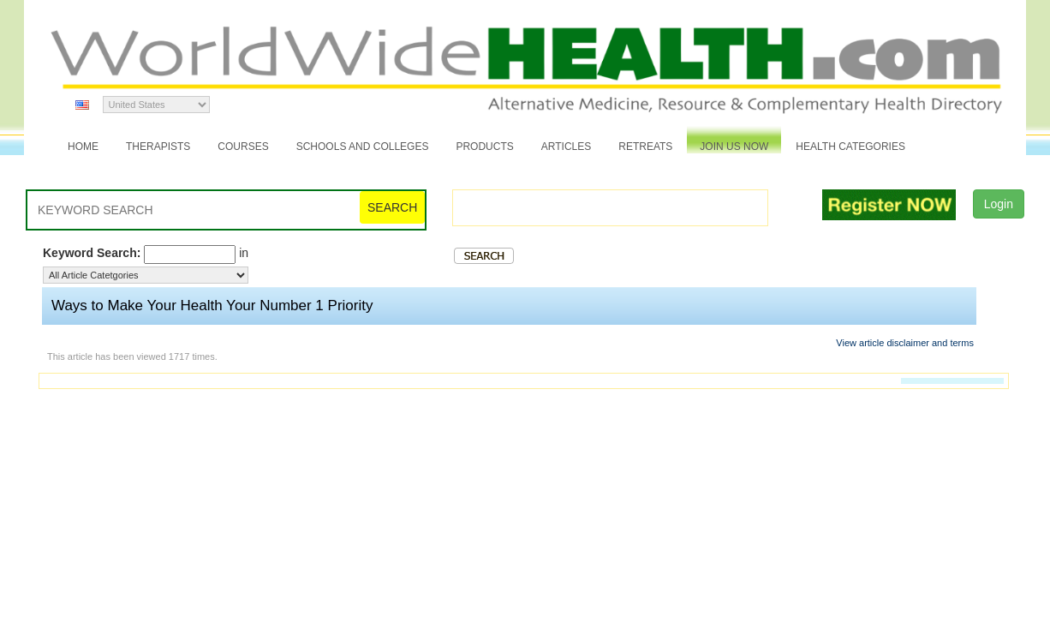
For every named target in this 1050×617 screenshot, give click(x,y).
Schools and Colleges (362, 147)
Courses (243, 147)
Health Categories (850, 147)
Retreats (645, 147)
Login (998, 204)
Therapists (158, 147)
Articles (566, 147)
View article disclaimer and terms (905, 343)
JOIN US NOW (734, 147)
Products (484, 147)
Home (83, 147)
